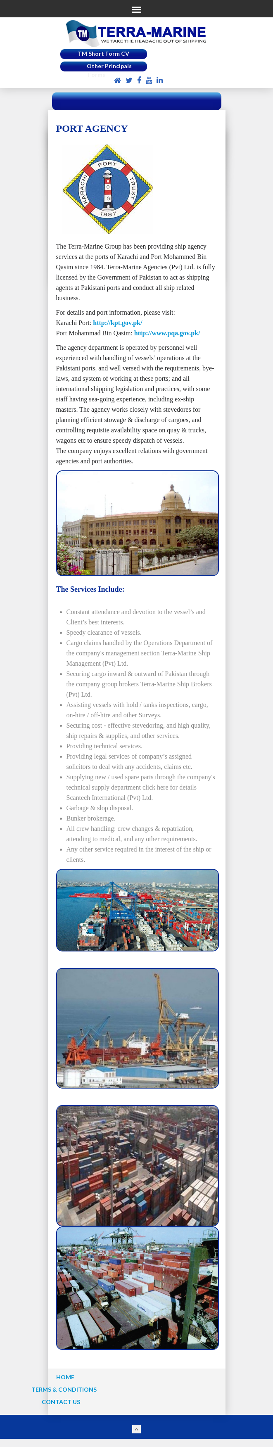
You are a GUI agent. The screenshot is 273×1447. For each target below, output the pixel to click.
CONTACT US (61, 1401)
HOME (65, 1377)
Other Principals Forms (109, 70)
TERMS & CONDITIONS (64, 1389)
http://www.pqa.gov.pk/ (167, 333)
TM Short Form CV (103, 53)
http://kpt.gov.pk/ (117, 322)
